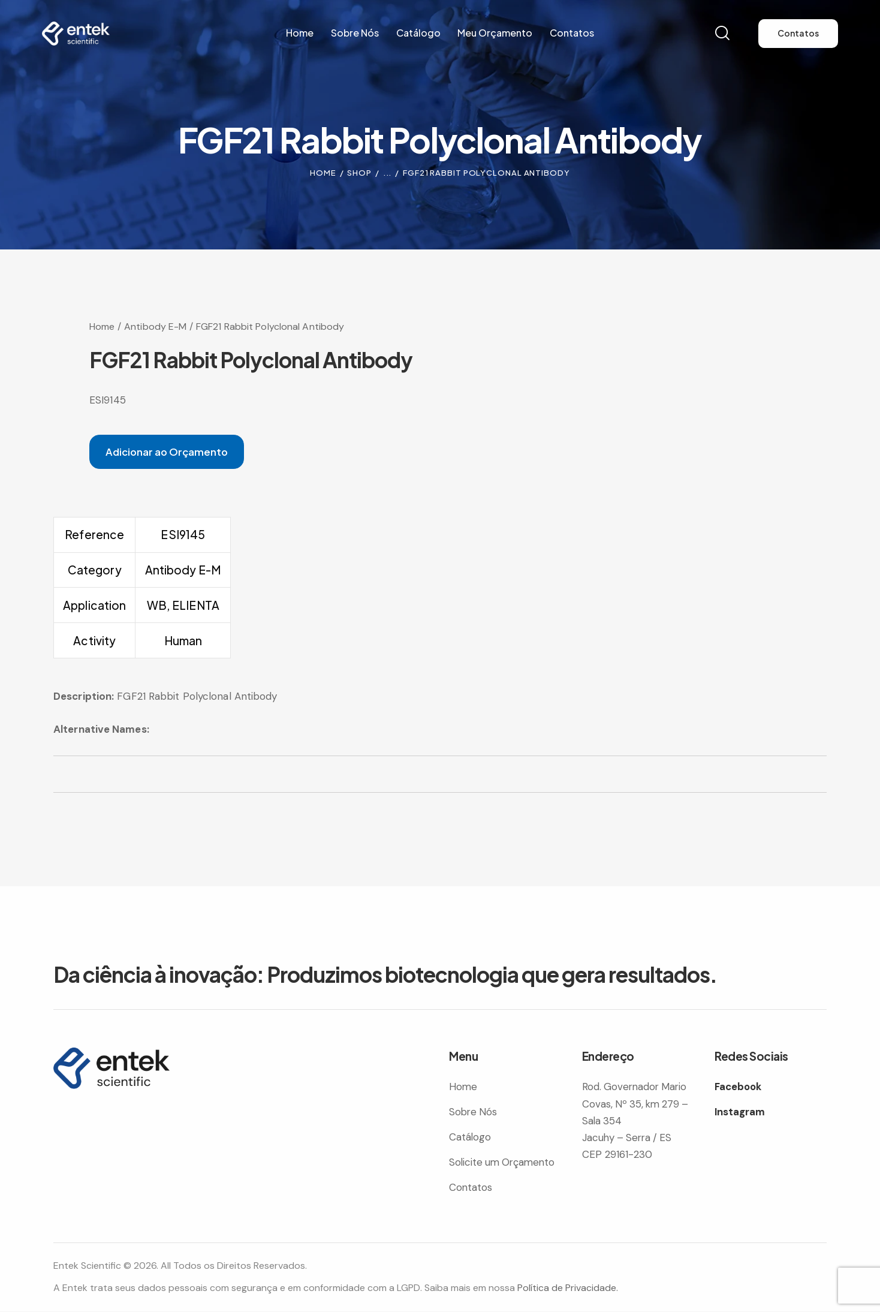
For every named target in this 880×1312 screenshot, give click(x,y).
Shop (359, 172)
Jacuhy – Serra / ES (629, 1138)
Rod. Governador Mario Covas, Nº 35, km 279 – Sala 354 (637, 1104)
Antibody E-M (155, 326)
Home (323, 172)
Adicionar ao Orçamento (168, 451)
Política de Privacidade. (567, 1288)
